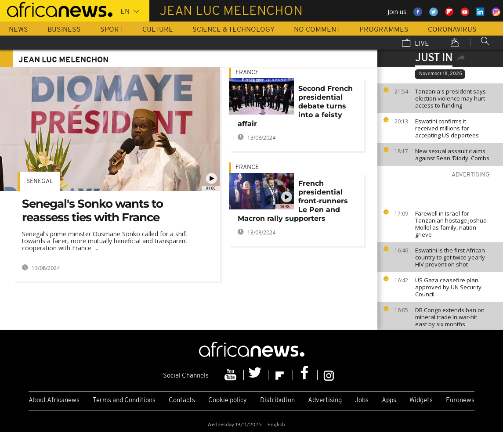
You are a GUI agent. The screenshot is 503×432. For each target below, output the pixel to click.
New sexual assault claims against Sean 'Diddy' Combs (452, 155)
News (18, 29)
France (247, 72)
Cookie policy (227, 400)
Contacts (182, 400)
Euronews (460, 400)
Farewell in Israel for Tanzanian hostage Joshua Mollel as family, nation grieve (451, 224)
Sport (111, 29)
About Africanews (54, 400)
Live (415, 43)
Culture (157, 29)
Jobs (362, 400)
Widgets (421, 400)
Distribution (277, 400)
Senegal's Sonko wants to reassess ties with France (92, 210)
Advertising (325, 400)
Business (64, 29)
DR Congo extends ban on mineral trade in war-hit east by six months (450, 317)
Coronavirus (452, 29)
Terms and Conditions (124, 400)
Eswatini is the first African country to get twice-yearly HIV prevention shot (450, 257)
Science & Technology (233, 29)
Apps (389, 400)
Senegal (39, 181)
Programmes (384, 29)
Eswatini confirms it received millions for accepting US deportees (447, 128)
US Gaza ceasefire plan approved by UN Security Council (448, 287)
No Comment (317, 29)
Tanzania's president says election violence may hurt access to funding (450, 98)
